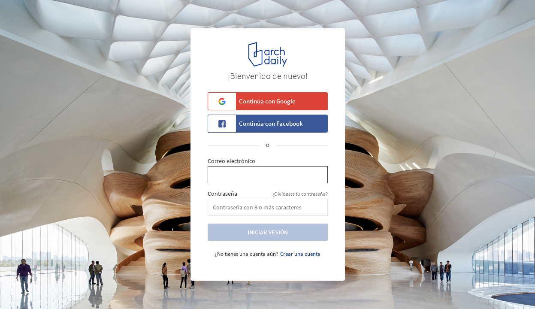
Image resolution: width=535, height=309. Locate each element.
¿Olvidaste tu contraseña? (300, 194)
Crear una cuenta (300, 254)
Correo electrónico (231, 161)
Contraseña (222, 194)
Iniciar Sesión (268, 232)
